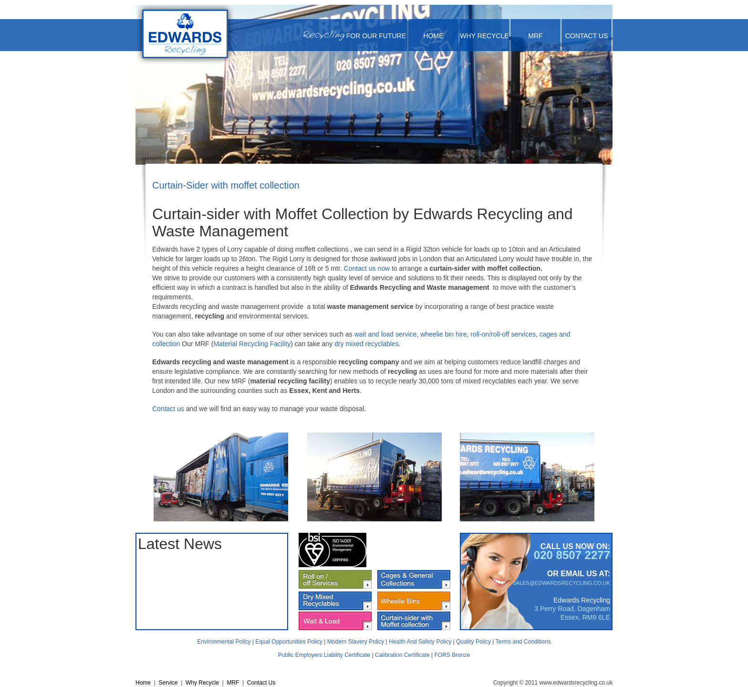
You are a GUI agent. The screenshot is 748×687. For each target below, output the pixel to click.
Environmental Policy (223, 641)
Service (167, 682)
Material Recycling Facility (252, 344)
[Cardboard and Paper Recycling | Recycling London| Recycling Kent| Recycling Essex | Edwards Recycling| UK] (185, 35)
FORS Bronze (452, 655)
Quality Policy (473, 641)
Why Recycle (484, 36)
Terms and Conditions (523, 641)
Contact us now (367, 268)
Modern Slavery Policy (355, 641)
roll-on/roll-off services (503, 334)
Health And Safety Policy (420, 641)
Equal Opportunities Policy (288, 641)
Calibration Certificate (402, 655)
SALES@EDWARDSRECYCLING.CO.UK (561, 583)
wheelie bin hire (443, 334)
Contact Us (586, 36)
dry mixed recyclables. (368, 344)
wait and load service (385, 334)
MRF (535, 36)
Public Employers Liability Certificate (324, 655)
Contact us (168, 408)
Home (434, 36)
